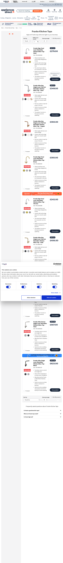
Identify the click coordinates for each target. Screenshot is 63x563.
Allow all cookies (51, 297)
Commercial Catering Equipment (51, 18)
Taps (17, 27)
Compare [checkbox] (27, 80)
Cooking (2, 18)
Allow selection (31, 297)
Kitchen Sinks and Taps (9, 27)
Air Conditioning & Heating (27, 18)
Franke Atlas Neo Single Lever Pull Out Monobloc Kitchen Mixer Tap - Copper (39, 123)
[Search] (38, 11)
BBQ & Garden (56, 18)
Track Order (54, 10)
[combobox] (29, 11)
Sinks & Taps (38, 18)
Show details (54, 292)
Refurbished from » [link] (55, 74)
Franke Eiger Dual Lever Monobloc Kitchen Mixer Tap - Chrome (39, 201)
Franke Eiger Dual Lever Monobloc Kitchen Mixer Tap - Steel (39, 50)
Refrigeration (8, 18)
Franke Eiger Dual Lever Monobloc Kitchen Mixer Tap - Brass (39, 159)
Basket (60, 10)
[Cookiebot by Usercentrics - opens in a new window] (54, 264)
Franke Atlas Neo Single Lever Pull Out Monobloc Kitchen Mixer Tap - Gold (39, 240)
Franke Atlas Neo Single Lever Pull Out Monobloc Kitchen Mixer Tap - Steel (39, 88)
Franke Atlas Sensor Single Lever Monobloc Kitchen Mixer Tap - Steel (40, 324)
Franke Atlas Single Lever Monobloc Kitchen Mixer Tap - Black (39, 363)
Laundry (14, 18)
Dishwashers (20, 18)
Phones (42, 18)
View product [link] (55, 79)
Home (2, 27)
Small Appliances (33, 18)
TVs (46, 18)
